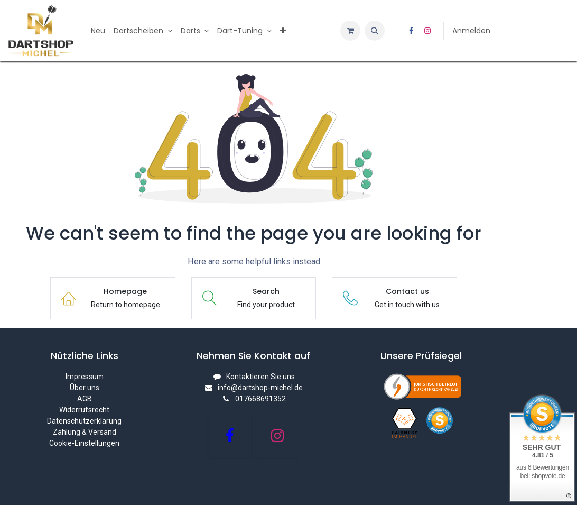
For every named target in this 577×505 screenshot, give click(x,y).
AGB (84, 398)
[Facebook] (411, 30)
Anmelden (471, 30)
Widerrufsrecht (84, 410)
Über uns (84, 387)
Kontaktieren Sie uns (260, 376)
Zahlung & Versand (84, 432)
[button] (375, 31)
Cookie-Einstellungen (84, 443)
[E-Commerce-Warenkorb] (350, 31)
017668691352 (260, 398)
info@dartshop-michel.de (260, 387)
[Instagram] (427, 30)
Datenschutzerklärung (84, 421)
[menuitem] (98, 31)
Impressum (85, 376)
